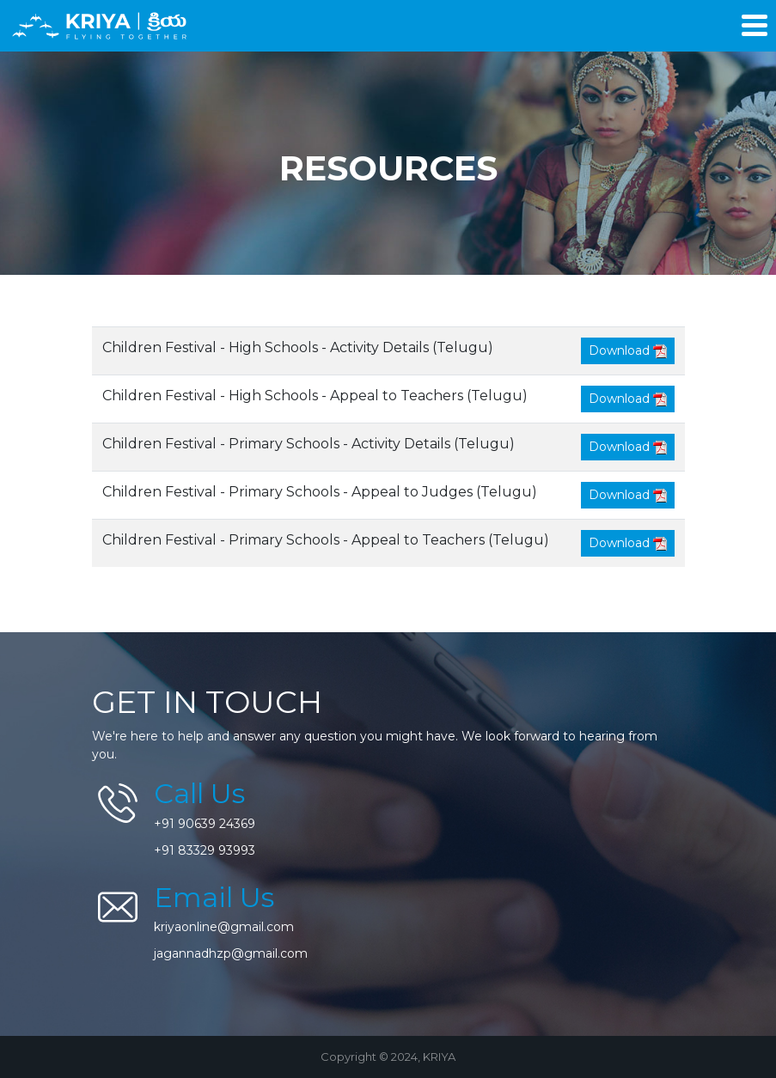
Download (628, 350)
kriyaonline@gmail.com (224, 927)
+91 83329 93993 (204, 850)
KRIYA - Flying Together (101, 26)
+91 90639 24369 (204, 823)
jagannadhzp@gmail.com (231, 953)
